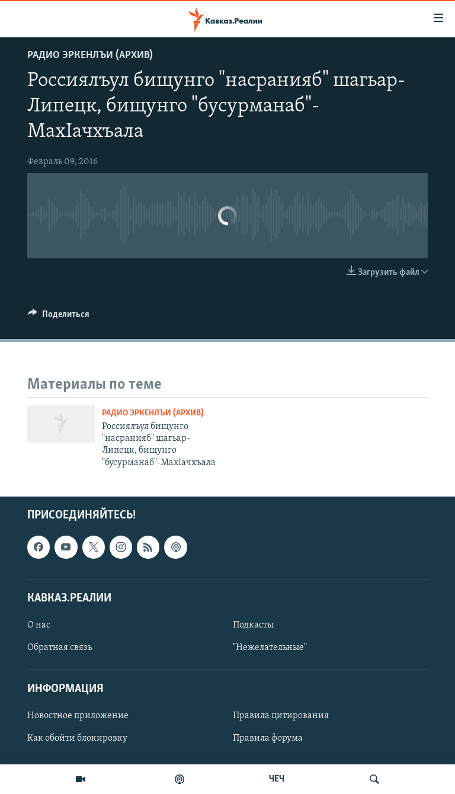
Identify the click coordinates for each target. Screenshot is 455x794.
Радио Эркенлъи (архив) (90, 55)
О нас (38, 625)
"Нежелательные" (270, 647)
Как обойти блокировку (77, 739)
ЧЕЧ (276, 779)
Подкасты (253, 625)
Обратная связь (59, 647)
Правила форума (268, 739)
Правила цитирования (281, 716)
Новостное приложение (78, 716)
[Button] (58, 317)
